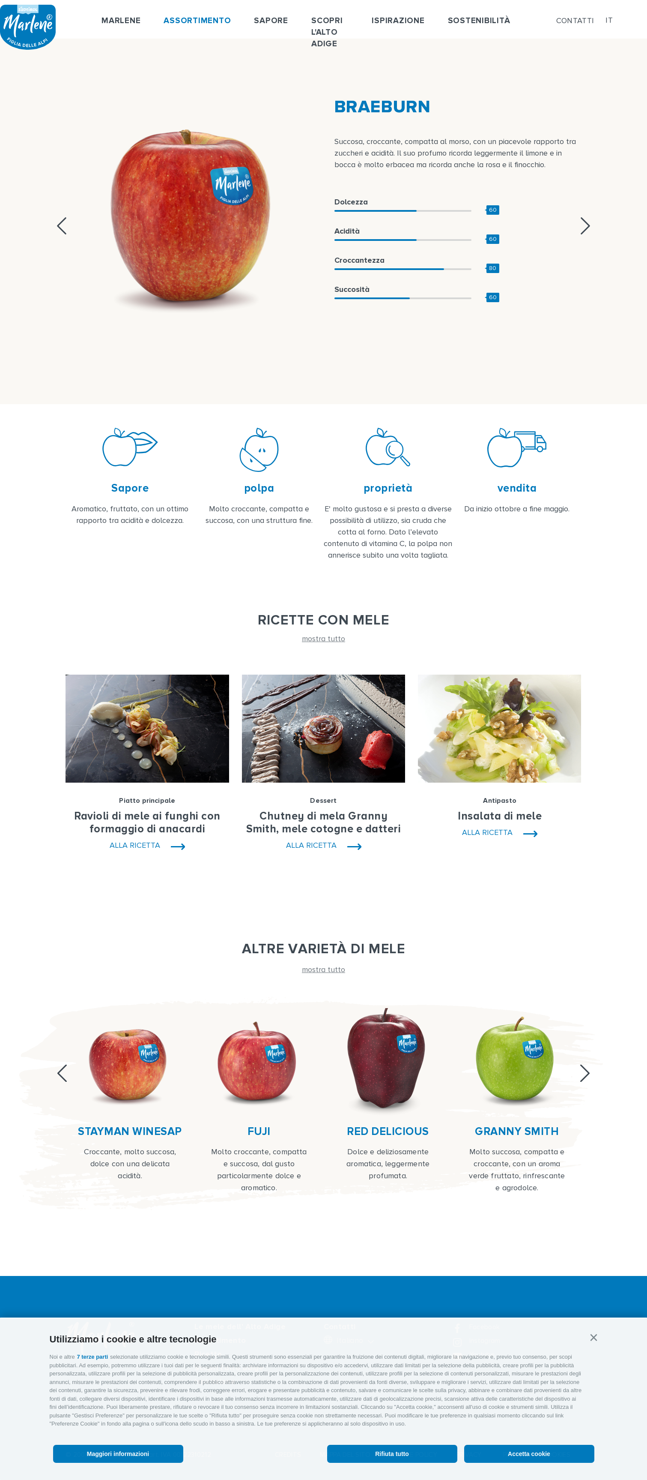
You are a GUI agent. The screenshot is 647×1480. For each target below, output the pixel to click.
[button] (594, 1338)
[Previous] (62, 1073)
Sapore (271, 21)
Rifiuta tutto (392, 1453)
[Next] (584, 1073)
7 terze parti (92, 1357)
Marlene (120, 21)
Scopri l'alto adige (327, 32)
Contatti (575, 20)
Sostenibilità (479, 21)
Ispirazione (398, 21)
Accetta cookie (529, 1453)
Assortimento (197, 21)
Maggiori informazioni (118, 1453)
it (609, 20)
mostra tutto (323, 638)
